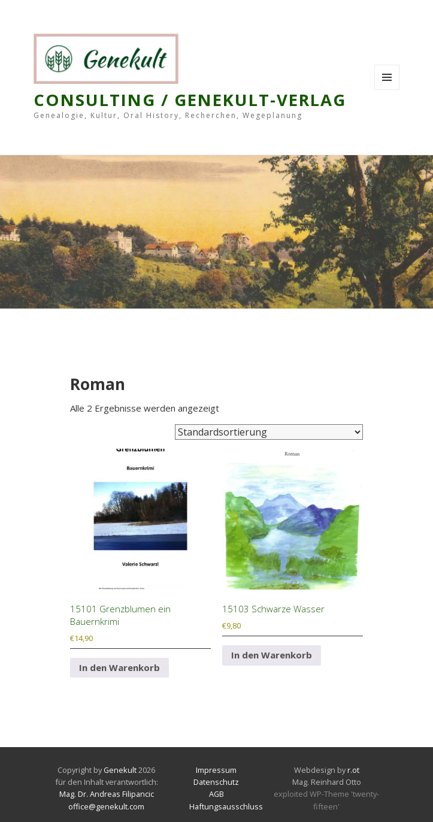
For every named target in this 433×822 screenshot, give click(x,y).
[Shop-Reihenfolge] (269, 432)
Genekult (121, 769)
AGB (216, 793)
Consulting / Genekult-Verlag (190, 100)
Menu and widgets (387, 89)
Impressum (216, 769)
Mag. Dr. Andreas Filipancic (106, 793)
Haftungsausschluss (226, 806)
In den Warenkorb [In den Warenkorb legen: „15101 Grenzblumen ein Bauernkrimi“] (119, 667)
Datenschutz (216, 781)
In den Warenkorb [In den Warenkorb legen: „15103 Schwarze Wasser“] (271, 655)
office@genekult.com (106, 806)
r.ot (353, 769)
